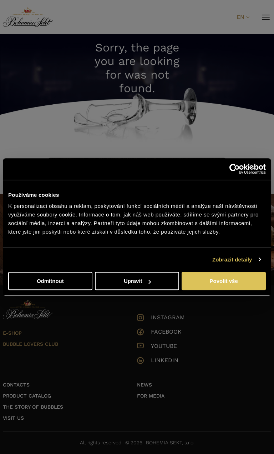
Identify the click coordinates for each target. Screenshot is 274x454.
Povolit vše (224, 281)
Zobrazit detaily (232, 259)
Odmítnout (50, 281)
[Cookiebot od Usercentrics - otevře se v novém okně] (234, 169)
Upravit (137, 281)
